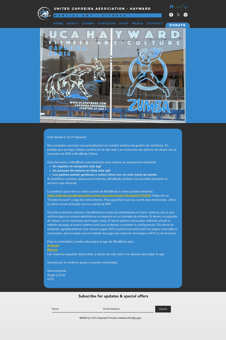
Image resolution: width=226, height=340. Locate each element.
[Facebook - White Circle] (171, 15)
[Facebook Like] (157, 8)
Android (53, 245)
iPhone (52, 250)
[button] (185, 6)
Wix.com (136, 317)
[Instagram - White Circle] (186, 15)
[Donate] (177, 25)
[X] (178, 15)
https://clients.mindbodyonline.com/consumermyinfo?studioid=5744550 (99, 195)
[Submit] (163, 309)
